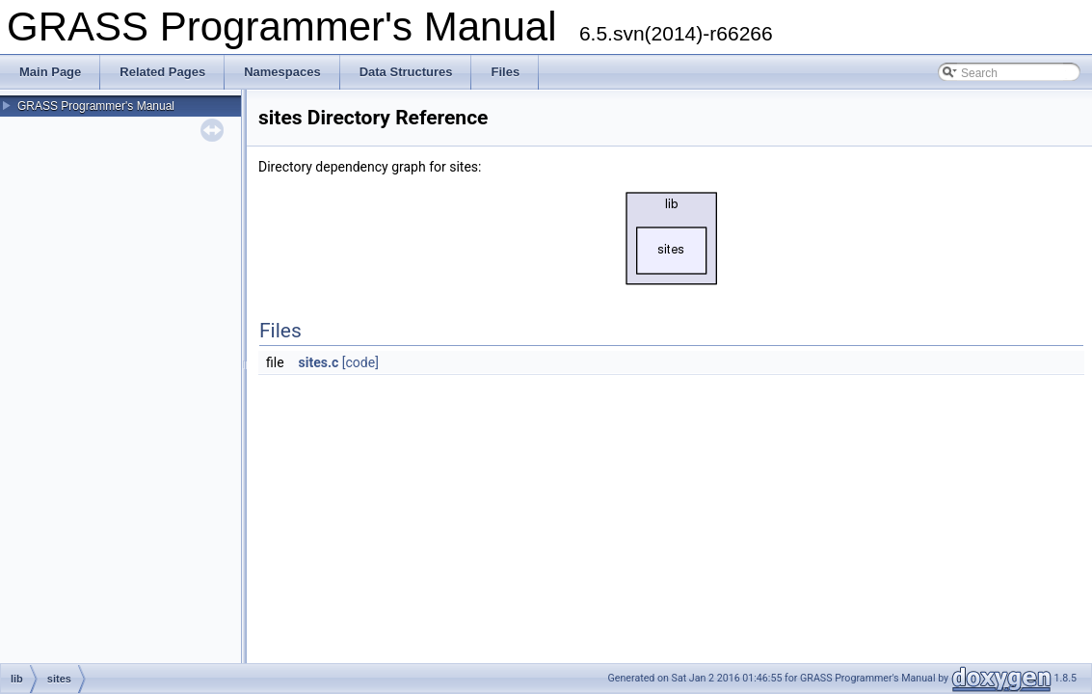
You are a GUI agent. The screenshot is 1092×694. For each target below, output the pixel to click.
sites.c (319, 362)
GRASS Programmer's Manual (95, 106)
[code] (360, 362)
